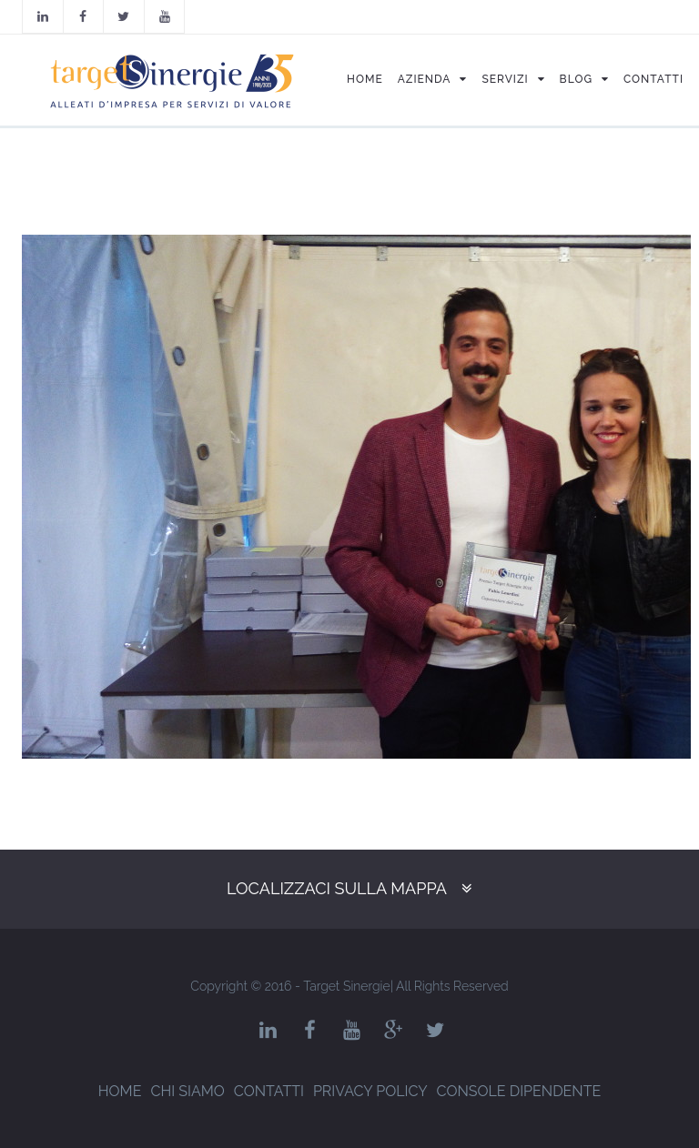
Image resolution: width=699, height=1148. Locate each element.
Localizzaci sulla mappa (337, 888)
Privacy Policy (370, 1091)
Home (120, 1091)
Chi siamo (187, 1091)
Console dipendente (519, 1091)
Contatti (269, 1091)
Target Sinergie (346, 986)
